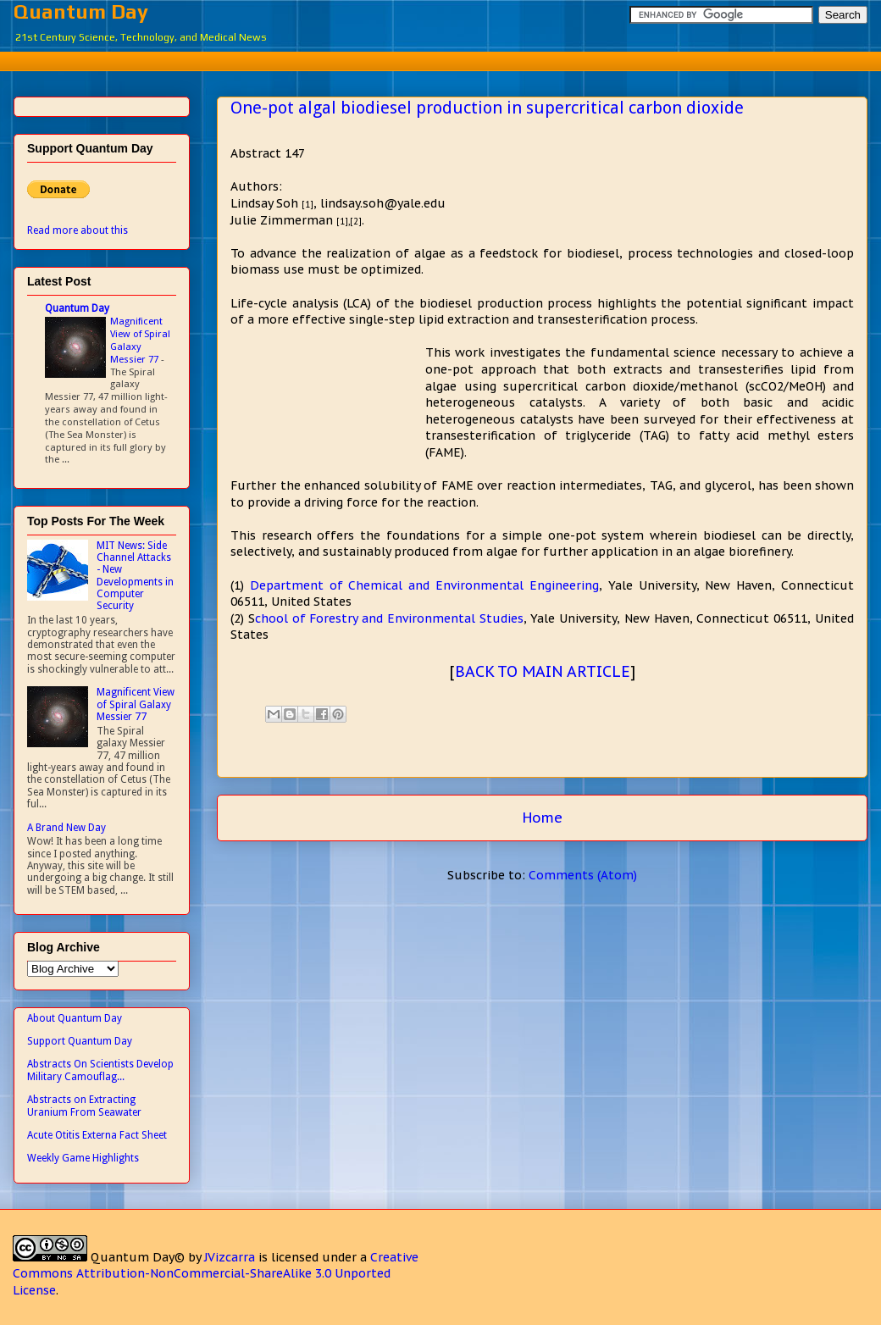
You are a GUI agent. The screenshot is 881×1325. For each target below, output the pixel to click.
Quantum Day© (138, 1257)
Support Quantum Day (79, 1041)
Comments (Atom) (583, 875)
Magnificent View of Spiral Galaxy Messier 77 (140, 339)
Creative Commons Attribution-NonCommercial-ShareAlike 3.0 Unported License (215, 1274)
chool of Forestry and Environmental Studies (389, 618)
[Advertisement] (453, 59)
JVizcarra (229, 1257)
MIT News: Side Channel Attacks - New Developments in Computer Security (135, 576)
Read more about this (77, 230)
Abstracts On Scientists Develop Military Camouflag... (100, 1070)
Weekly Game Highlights (83, 1158)
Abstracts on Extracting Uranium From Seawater (84, 1105)
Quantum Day (81, 11)
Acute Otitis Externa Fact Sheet (97, 1135)
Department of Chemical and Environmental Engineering (424, 585)
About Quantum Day (74, 1018)
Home (542, 817)
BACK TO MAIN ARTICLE (542, 671)
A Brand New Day (66, 828)
